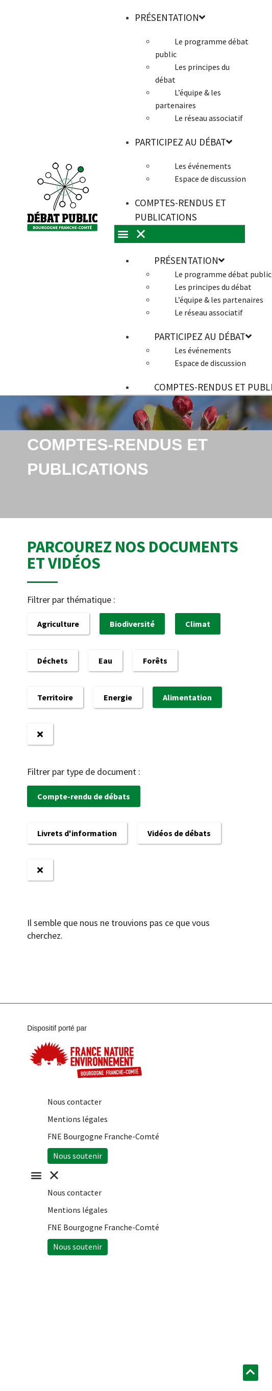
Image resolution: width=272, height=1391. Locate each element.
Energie (118, 697)
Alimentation (187, 697)
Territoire (55, 697)
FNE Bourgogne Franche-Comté (103, 1136)
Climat (197, 624)
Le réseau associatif (209, 118)
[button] (130, 1175)
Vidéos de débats (179, 833)
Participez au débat (183, 142)
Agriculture (58, 624)
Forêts (155, 660)
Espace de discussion (210, 179)
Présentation (189, 260)
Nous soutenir (77, 1156)
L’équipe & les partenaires (188, 98)
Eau (105, 660)
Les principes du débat (192, 73)
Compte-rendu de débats (83, 796)
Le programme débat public (202, 47)
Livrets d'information (77, 833)
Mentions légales (77, 1119)
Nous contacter (74, 1101)
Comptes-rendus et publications (180, 210)
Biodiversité (132, 624)
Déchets (52, 660)
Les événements (203, 166)
